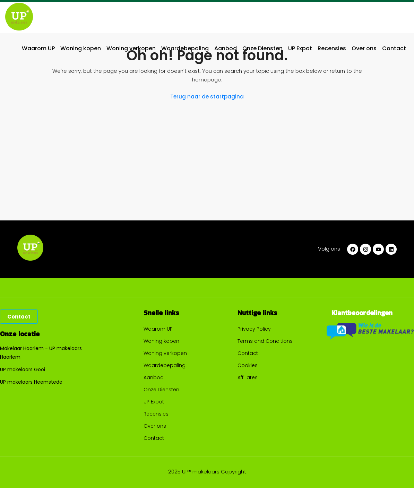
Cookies (248, 365)
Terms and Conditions (265, 341)
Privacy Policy (254, 328)
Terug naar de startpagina (207, 96)
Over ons (364, 48)
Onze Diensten (262, 48)
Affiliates (248, 377)
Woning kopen (80, 48)
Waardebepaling (185, 48)
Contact (394, 48)
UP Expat (300, 48)
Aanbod (225, 48)
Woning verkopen (131, 48)
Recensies (332, 48)
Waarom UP (38, 48)
